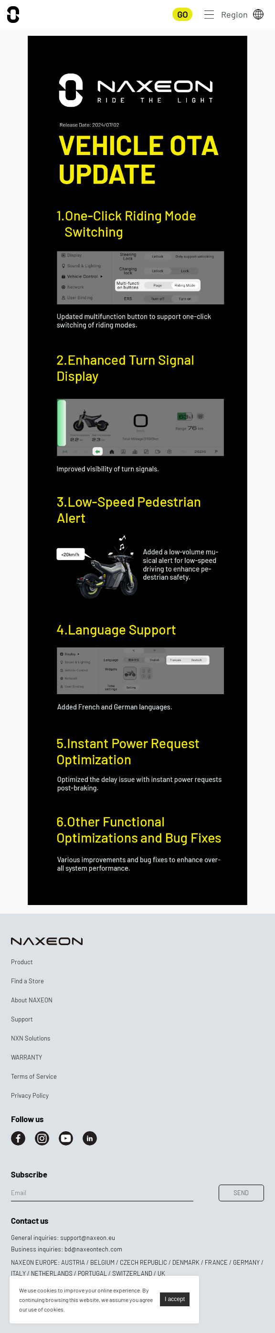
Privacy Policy (30, 1095)
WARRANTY (26, 1057)
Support (22, 1019)
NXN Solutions (30, 1038)
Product (22, 962)
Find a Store (27, 981)
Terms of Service (34, 1076)
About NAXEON (32, 1000)
